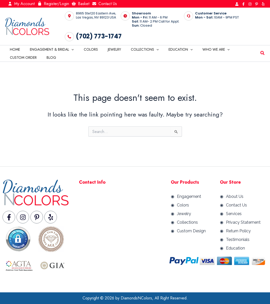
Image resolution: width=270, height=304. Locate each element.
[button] (262, 53)
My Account (21, 4)
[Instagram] (250, 4)
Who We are (198, 49)
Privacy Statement (243, 222)
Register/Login (53, 4)
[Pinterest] (256, 4)
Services (234, 213)
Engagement (189, 196)
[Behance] (237, 4)
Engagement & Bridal (48, 49)
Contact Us (104, 4)
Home (14, 49)
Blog (13, 57)
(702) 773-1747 (98, 36)
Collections (132, 49)
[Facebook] (243, 4)
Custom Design (191, 231)
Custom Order (232, 49)
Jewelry (104, 49)
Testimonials (238, 239)
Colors (84, 49)
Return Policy (238, 231)
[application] (67, 49)
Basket (81, 4)
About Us (234, 196)
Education (165, 49)
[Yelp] (263, 4)
